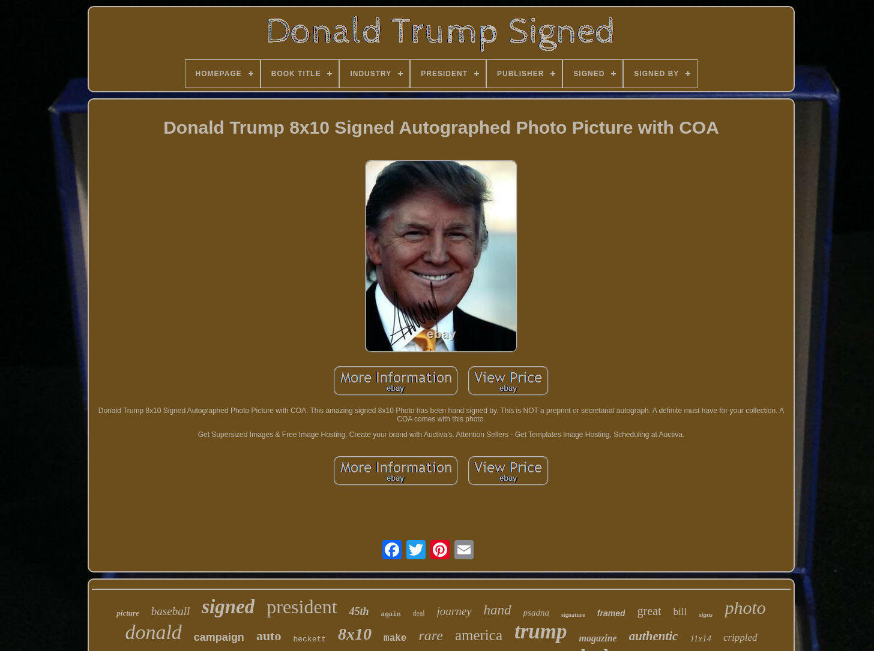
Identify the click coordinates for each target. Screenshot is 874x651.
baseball (170, 611)
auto (269, 635)
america (478, 635)
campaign (219, 637)
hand (497, 609)
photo (745, 607)
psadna (536, 612)
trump (540, 631)
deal (419, 613)
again (391, 614)
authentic (653, 636)
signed (228, 606)
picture (127, 612)
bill (680, 611)
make (395, 638)
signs (706, 614)
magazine (598, 638)
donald (153, 632)
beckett (309, 639)
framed (611, 613)
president (302, 606)
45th (359, 611)
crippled (740, 637)
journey (454, 611)
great (649, 610)
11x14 (700, 638)
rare (430, 635)
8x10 (355, 634)
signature (573, 614)
